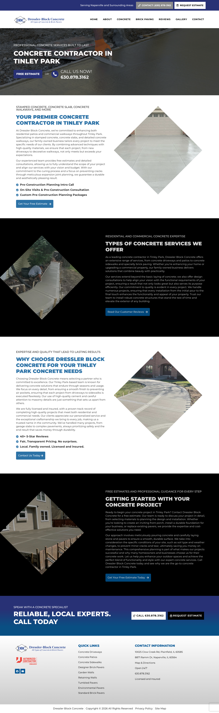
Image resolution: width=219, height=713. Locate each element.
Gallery (181, 19)
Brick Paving (145, 19)
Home (94, 19)
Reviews (165, 19)
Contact (198, 19)
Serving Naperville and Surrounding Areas (106, 5)
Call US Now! (76, 71)
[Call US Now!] (55, 74)
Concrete (124, 19)
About (107, 19)
